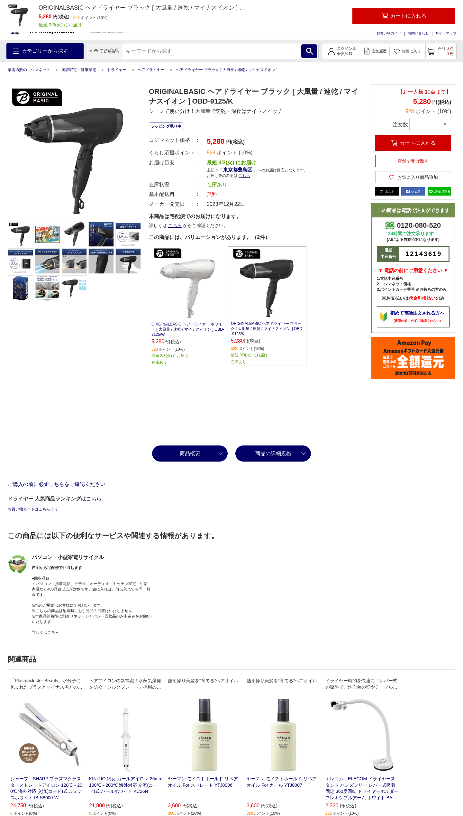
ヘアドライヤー (151, 70)
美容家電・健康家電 (78, 70)
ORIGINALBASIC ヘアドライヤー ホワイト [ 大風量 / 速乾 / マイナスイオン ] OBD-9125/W (187, 329)
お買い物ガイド (389, 33)
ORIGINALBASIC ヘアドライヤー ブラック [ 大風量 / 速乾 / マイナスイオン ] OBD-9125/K (266, 328)
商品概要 (190, 453)
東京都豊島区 (238, 169)
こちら (244, 175)
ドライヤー (116, 70)
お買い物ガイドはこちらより (33, 509)
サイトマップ (446, 33)
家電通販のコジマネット (29, 70)
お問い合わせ (418, 33)
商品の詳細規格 (273, 453)
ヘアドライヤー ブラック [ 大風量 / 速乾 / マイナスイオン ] (226, 70)
